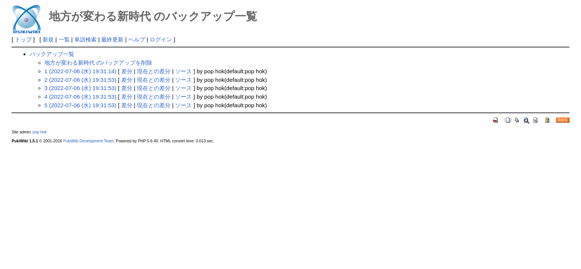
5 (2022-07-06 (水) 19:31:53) (80, 105)
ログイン (161, 39)
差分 (126, 71)
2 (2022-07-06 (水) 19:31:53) (80, 80)
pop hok (39, 132)
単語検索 (85, 39)
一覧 (64, 39)
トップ (23, 39)
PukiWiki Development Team (88, 141)
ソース (183, 71)
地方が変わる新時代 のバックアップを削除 (98, 62)
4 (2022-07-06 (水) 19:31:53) (80, 96)
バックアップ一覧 (51, 54)
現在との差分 (154, 71)
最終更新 (112, 39)
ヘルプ (136, 39)
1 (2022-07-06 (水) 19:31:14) (80, 71)
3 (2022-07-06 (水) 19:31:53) (80, 88)
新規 (48, 39)
